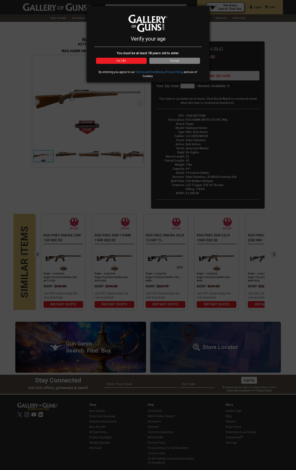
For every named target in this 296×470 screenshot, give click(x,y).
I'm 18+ (121, 60)
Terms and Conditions (150, 72)
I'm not (174, 60)
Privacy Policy (173, 72)
